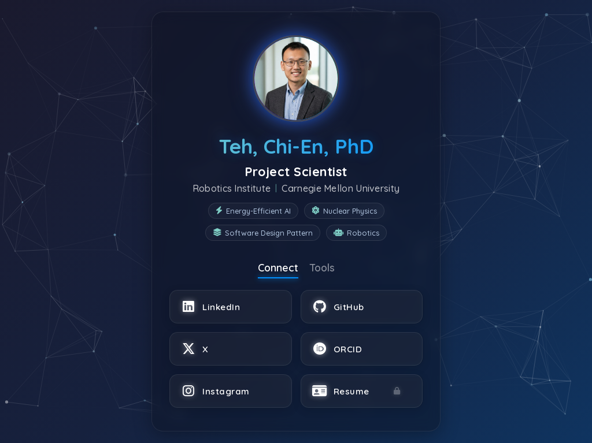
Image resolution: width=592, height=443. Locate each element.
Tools (322, 267)
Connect (278, 267)
